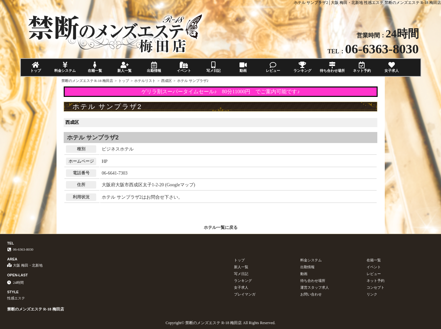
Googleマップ (180, 184)
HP (105, 161)
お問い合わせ (311, 294)
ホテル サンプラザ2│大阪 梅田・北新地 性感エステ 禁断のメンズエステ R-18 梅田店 (367, 2)
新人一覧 (124, 67)
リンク (372, 294)
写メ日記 (213, 67)
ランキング (302, 67)
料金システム (65, 67)
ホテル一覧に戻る (221, 227)
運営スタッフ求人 (314, 287)
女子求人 (391, 67)
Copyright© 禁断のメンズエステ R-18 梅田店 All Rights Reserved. (220, 323)
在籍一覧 (94, 67)
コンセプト (375, 287)
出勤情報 (154, 67)
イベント (183, 67)
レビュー (272, 67)
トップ (35, 67)
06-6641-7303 (114, 173)
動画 (243, 67)
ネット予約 (361, 67)
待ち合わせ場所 (331, 67)
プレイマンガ (244, 294)
